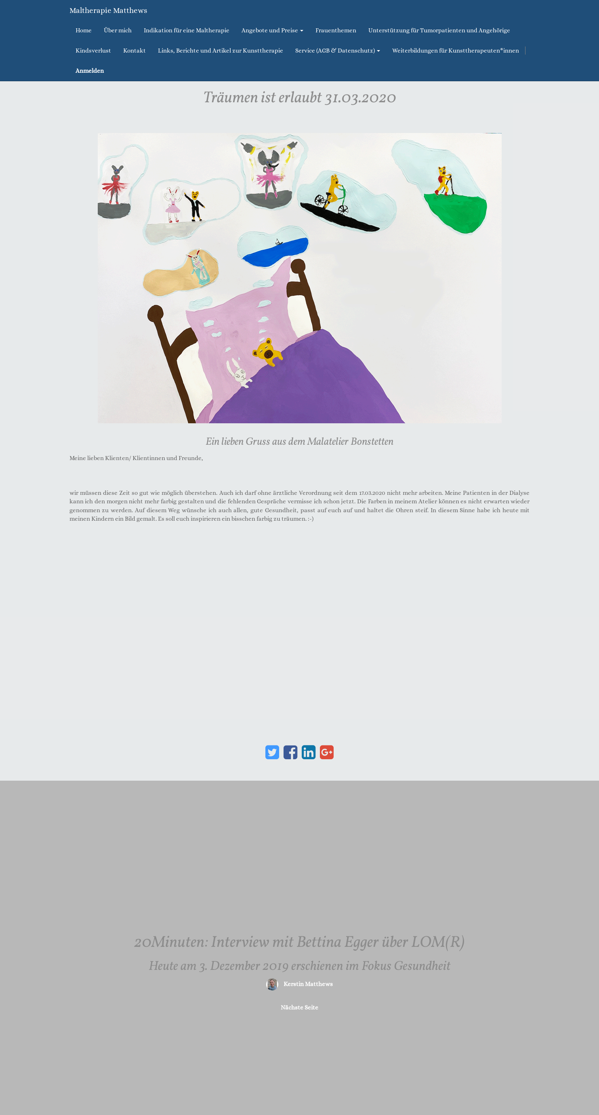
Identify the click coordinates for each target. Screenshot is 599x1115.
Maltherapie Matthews (108, 10)
